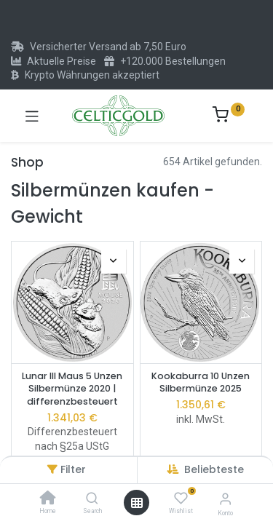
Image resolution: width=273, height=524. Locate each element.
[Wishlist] (181, 498)
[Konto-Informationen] (225, 499)
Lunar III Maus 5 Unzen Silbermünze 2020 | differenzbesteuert (72, 389)
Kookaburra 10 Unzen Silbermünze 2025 (200, 382)
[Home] (48, 499)
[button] (214, 469)
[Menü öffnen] (137, 503)
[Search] (92, 499)
